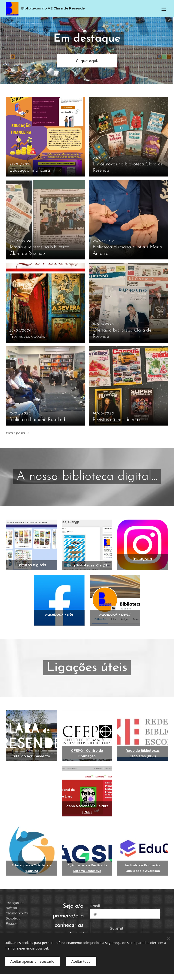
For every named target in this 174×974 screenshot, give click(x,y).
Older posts (15, 433)
